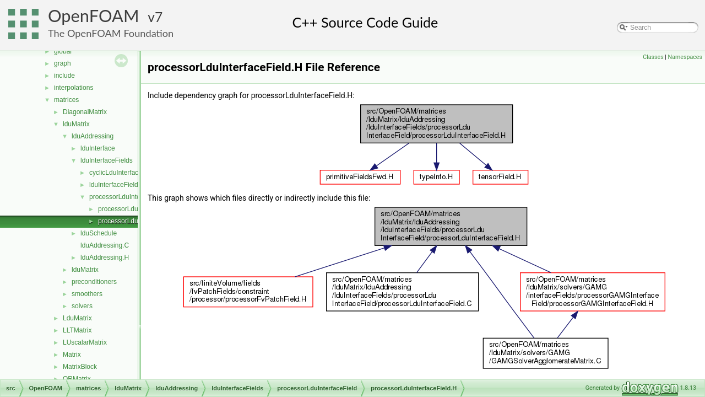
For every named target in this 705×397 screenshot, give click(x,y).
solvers (82, 306)
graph (62, 63)
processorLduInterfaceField (129, 197)
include (64, 75)
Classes (653, 57)
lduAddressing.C (104, 245)
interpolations (73, 88)
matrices (66, 100)
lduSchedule (98, 233)
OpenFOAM (93, 16)
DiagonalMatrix (85, 112)
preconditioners (94, 282)
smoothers (87, 294)
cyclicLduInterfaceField (122, 172)
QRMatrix (77, 379)
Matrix (72, 354)
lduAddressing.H (104, 257)
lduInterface (97, 148)
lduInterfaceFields (106, 160)
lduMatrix (76, 124)
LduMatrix (77, 318)
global (63, 51)
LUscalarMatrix (85, 342)
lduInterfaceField (113, 185)
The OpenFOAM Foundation (110, 33)
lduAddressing (92, 136)
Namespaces (685, 57)
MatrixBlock (80, 367)
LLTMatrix (77, 330)
